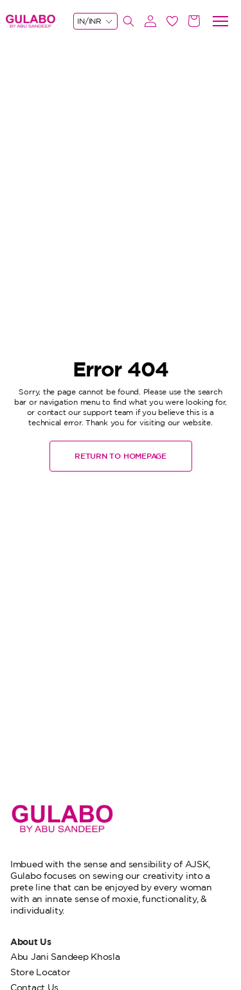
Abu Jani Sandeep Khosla (65, 956)
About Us (30, 941)
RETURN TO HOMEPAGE (120, 456)
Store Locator (40, 972)
